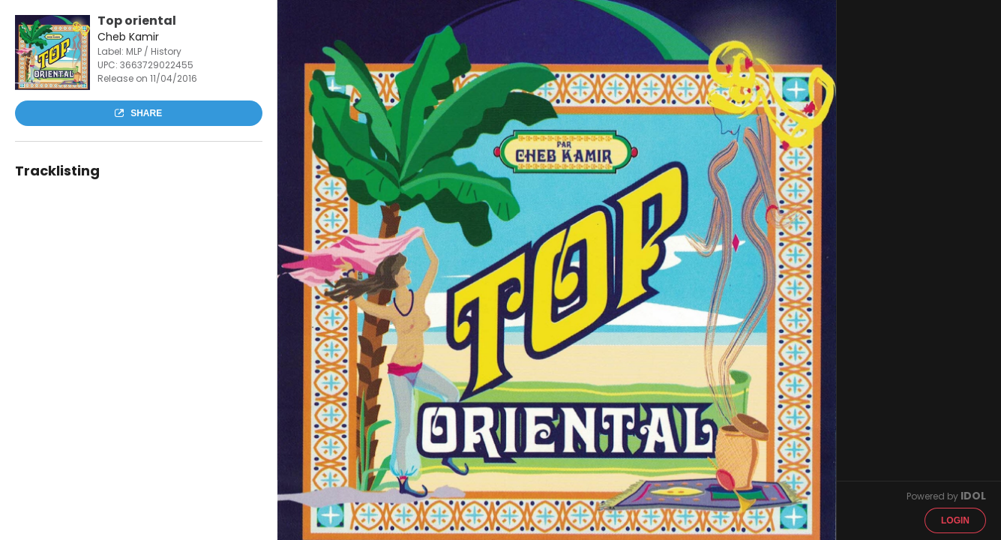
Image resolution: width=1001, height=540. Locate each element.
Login (955, 520)
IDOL (973, 495)
